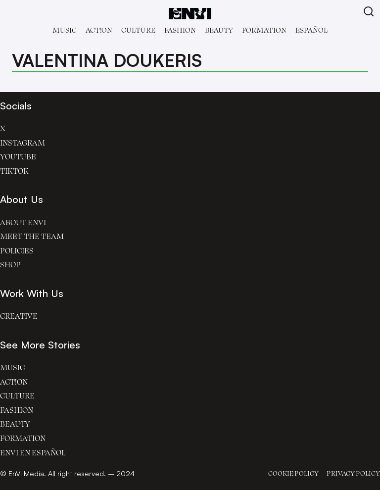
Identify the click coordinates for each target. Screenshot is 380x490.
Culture (138, 30)
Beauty (219, 30)
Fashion (180, 30)
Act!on (99, 30)
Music (64, 30)
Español (311, 30)
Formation (264, 30)
